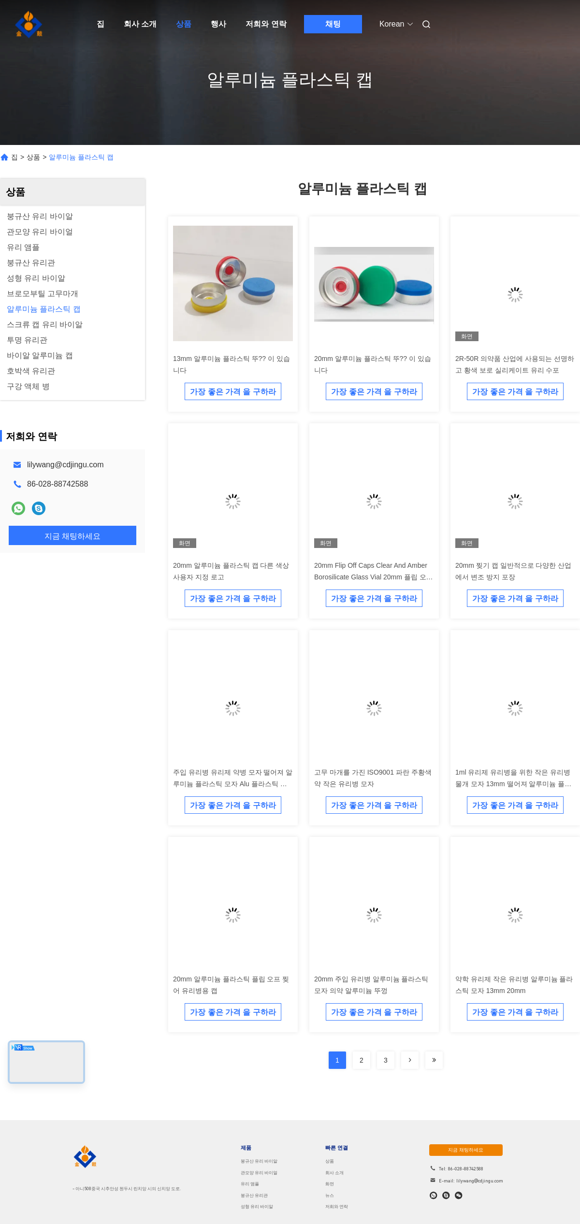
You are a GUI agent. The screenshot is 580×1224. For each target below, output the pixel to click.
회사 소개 (140, 24)
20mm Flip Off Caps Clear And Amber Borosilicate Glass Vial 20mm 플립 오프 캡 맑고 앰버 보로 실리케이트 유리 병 (373, 577)
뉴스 (329, 1195)
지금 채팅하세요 (466, 1149)
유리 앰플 (250, 1183)
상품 (183, 24)
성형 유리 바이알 (257, 1206)
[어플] (433, 1196)
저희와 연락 (266, 24)
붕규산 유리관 (254, 1195)
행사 (218, 24)
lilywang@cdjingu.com (65, 465)
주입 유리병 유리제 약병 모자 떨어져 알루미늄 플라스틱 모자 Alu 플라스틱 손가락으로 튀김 (232, 783)
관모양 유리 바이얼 (259, 1172)
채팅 (333, 24)
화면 (329, 1183)
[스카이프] (446, 1196)
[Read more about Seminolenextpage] (410, 1060)
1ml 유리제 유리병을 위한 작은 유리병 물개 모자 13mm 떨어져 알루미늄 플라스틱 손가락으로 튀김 (513, 783)
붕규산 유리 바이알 (259, 1161)
